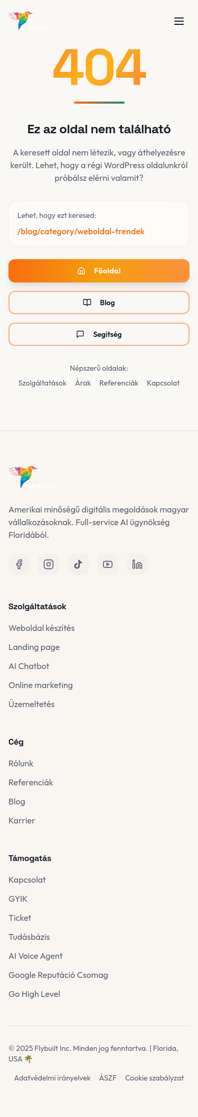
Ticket (19, 917)
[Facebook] (19, 564)
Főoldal (99, 271)
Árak (83, 383)
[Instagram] (48, 564)
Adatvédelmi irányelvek (52, 1078)
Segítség (98, 334)
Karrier (21, 820)
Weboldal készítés (41, 627)
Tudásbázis (29, 936)
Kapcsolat (163, 383)
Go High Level (34, 993)
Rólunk (20, 763)
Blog (99, 302)
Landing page (34, 647)
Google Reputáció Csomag (58, 974)
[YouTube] (107, 564)
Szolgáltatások (42, 383)
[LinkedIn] (137, 564)
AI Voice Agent (35, 955)
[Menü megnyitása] (179, 21)
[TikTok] (78, 564)
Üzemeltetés (31, 704)
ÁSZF (108, 1078)
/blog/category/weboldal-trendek (81, 231)
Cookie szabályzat (154, 1078)
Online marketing (40, 685)
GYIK (18, 898)
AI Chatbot (28, 666)
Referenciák (118, 383)
